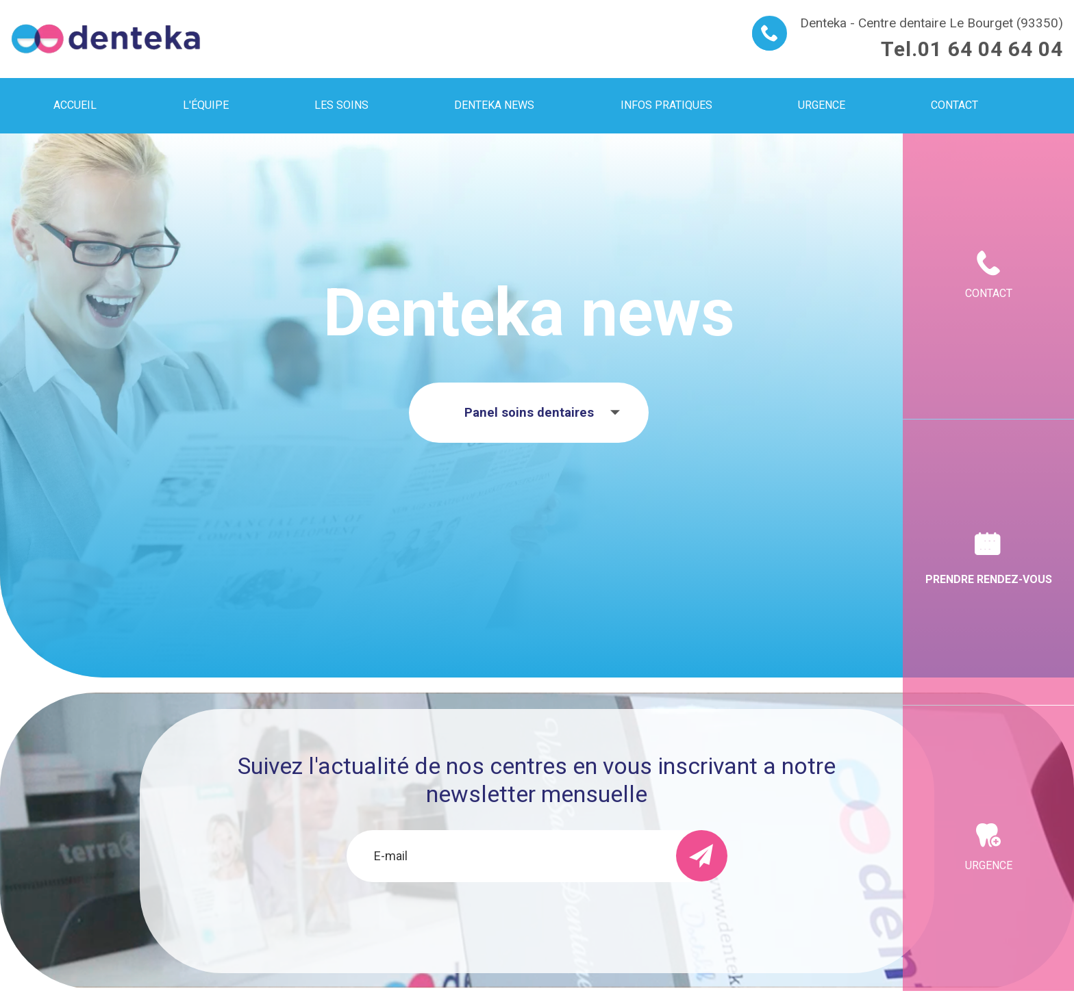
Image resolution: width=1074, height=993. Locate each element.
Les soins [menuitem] (341, 105)
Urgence (988, 865)
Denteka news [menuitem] (494, 105)
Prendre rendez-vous (988, 579)
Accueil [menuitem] (75, 105)
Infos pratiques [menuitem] (666, 105)
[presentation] (537, 919)
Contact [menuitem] (954, 105)
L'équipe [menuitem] (206, 105)
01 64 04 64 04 (990, 49)
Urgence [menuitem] (821, 105)
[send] (701, 855)
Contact (988, 293)
